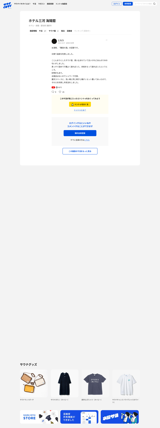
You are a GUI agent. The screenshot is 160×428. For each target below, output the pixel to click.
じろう (61, 40)
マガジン (41, 4)
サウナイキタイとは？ (22, 4)
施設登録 (50, 4)
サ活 (34, 4)
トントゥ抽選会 (61, 4)
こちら (87, 140)
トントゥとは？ (80, 110)
